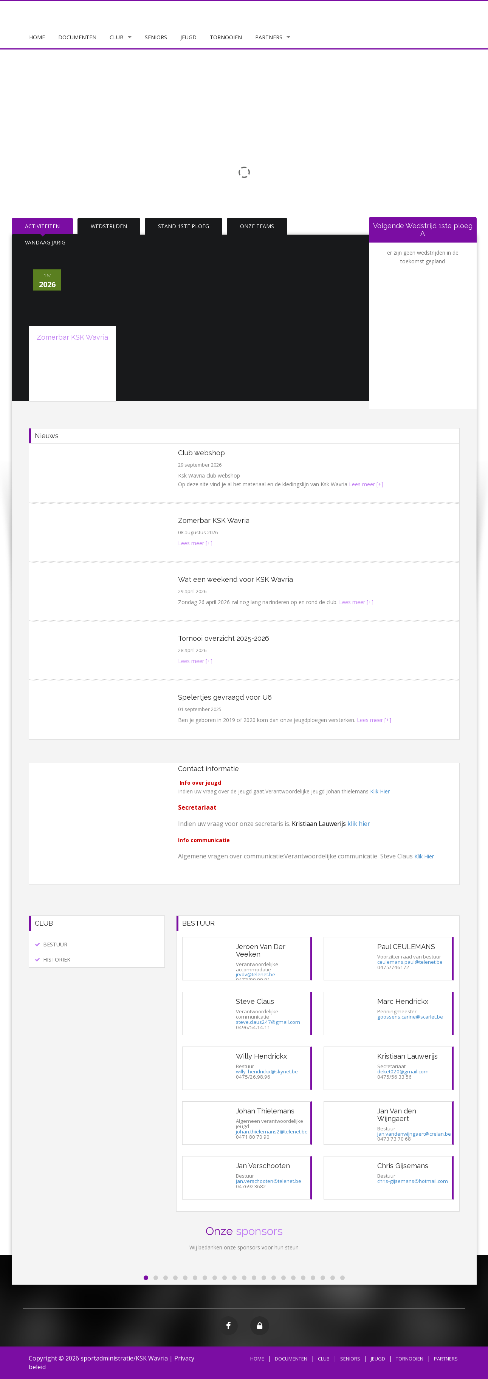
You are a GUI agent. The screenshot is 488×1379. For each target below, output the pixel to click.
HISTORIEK (56, 959)
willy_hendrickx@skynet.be (267, 1071)
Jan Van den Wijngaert (396, 1114)
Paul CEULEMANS (406, 947)
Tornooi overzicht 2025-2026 (223, 638)
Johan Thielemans (265, 1111)
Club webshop (201, 453)
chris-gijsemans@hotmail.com (412, 1181)
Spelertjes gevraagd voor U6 (225, 697)
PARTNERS (268, 37)
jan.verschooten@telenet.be (268, 1181)
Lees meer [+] (366, 484)
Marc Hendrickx (402, 1001)
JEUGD (188, 37)
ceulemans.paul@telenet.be (410, 961)
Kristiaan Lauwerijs (407, 1056)
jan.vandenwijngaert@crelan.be (414, 1133)
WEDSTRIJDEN (109, 226)
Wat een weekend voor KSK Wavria (235, 579)
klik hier (358, 823)
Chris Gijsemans (402, 1166)
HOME (37, 37)
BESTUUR (55, 944)
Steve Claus (255, 1001)
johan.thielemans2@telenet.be (272, 1131)
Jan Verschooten (263, 1166)
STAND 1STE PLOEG (183, 226)
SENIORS (156, 37)
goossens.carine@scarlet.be (410, 1016)
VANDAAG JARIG (45, 242)
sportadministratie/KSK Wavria (124, 1358)
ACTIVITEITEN (42, 226)
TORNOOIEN (226, 37)
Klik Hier (380, 791)
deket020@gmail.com (403, 1071)
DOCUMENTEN (77, 37)
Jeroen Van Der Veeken (260, 950)
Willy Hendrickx (261, 1056)
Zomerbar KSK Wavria (72, 337)
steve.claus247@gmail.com (268, 1022)
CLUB (117, 37)
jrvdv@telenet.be (255, 974)
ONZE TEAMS (257, 226)
